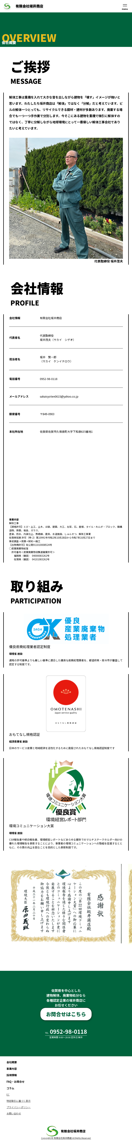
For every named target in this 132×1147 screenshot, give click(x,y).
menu (125, 7)
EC (8, 1095)
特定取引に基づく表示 (19, 1101)
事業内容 (12, 1069)
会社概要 (12, 1063)
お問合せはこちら (66, 1014)
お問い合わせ (14, 1114)
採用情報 (12, 1076)
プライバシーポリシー (19, 1108)
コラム (10, 1089)
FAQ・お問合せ (15, 1082)
